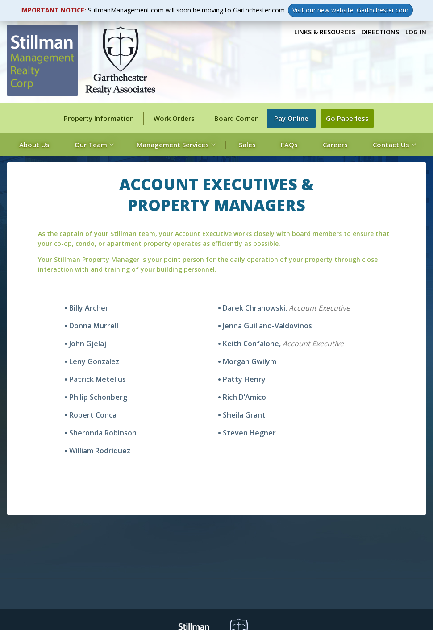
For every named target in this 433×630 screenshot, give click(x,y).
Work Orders (174, 118)
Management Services (175, 144)
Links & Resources (324, 32)
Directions (380, 32)
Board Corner (236, 118)
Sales (247, 144)
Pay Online (293, 118)
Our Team (93, 144)
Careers (335, 144)
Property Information (99, 118)
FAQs (289, 144)
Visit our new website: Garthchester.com (350, 10)
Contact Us (393, 144)
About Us (34, 144)
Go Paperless (349, 118)
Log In (415, 32)
